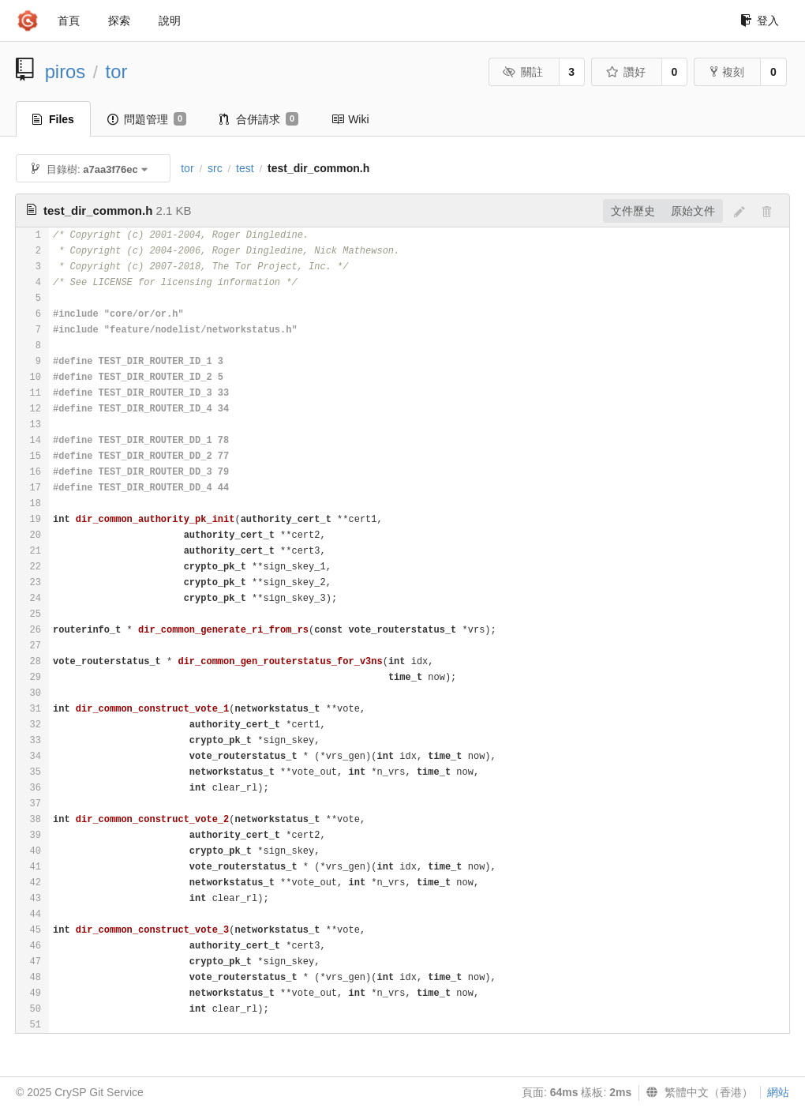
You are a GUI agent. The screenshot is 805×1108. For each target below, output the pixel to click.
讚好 (625, 72)
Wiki (350, 119)
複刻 (727, 72)
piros (65, 71)
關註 (523, 72)
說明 (170, 20)
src (215, 168)
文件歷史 (633, 211)
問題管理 (146, 119)
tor (117, 71)
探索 (119, 20)
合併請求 (258, 119)
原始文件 (693, 211)
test (245, 168)
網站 (778, 1092)
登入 (759, 20)
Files (53, 119)
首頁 (69, 20)
